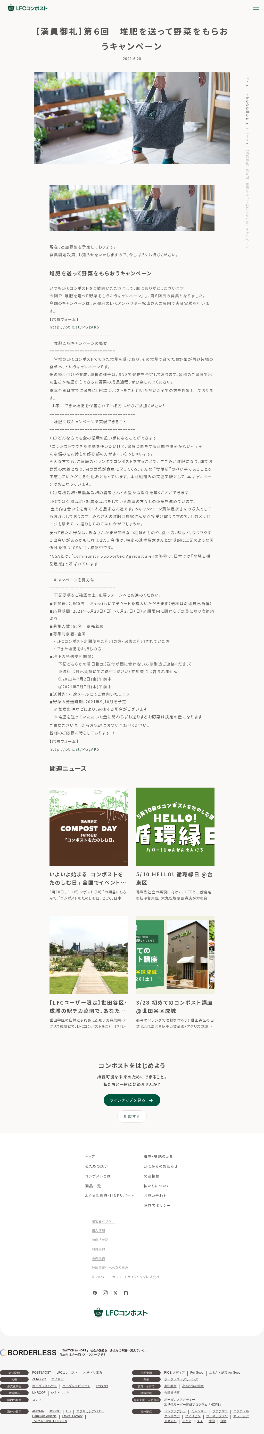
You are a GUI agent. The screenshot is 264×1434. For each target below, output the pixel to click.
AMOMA (38, 1411)
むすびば (102, 1386)
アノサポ (57, 1379)
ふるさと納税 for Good (224, 1372)
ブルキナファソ (217, 1416)
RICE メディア (174, 1372)
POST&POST (41, 1372)
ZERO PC (39, 1379)
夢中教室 (170, 1386)
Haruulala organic (44, 1416)
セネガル (170, 1421)
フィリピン (193, 1416)
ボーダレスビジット (76, 1386)
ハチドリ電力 (93, 1372)
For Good (196, 1372)
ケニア (186, 1421)
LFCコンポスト (67, 1372)
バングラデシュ (175, 1411)
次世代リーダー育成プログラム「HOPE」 (193, 1404)
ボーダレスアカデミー (179, 1399)
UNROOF (39, 1393)
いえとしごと (60, 1393)
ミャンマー (199, 1411)
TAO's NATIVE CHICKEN (49, 1421)
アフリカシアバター (90, 1411)
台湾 (223, 1421)
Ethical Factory (72, 1416)
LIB (68, 1411)
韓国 (212, 1421)
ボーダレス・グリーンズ (181, 1379)
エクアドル (241, 1411)
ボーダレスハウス (44, 1386)
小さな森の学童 (193, 1386)
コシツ (37, 1399)
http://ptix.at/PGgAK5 (75, 327)
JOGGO (54, 1411)
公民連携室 (172, 1393)
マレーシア (241, 1416)
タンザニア (172, 1416)
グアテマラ (220, 1411)
